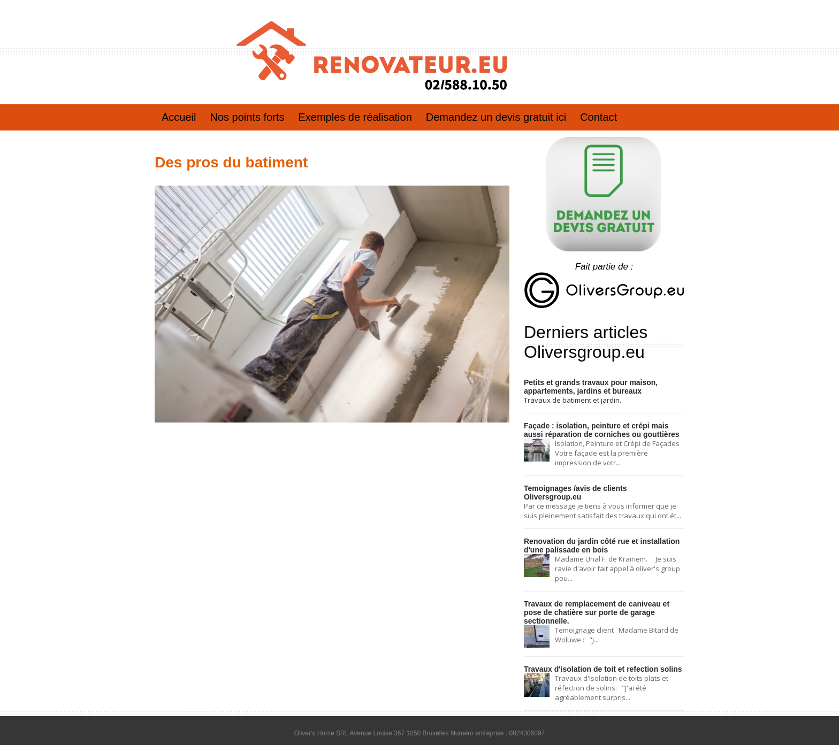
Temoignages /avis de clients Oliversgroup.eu (599, 486)
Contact (598, 117)
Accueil (179, 117)
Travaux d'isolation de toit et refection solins (597, 647)
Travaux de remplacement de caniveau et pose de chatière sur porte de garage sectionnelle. (600, 595)
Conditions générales (419, 734)
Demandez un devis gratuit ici (496, 117)
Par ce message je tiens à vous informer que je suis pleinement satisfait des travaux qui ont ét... (602, 499)
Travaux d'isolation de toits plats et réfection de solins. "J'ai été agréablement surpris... (611, 665)
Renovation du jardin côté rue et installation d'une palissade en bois (596, 534)
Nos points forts (247, 117)
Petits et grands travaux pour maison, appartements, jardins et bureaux (586, 386)
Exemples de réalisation (354, 117)
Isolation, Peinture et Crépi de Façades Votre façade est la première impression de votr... (618, 450)
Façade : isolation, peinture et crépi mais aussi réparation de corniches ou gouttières (601, 428)
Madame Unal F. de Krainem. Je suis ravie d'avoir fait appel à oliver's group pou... (617, 556)
